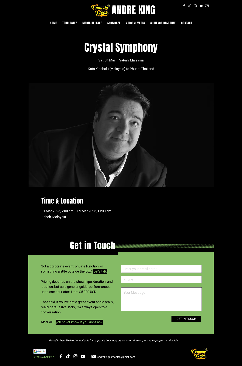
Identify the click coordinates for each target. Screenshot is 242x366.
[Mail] (93, 356)
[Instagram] (195, 6)
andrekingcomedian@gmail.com (116, 357)
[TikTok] (190, 6)
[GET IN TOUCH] (186, 319)
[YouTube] (201, 6)
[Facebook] (184, 6)
